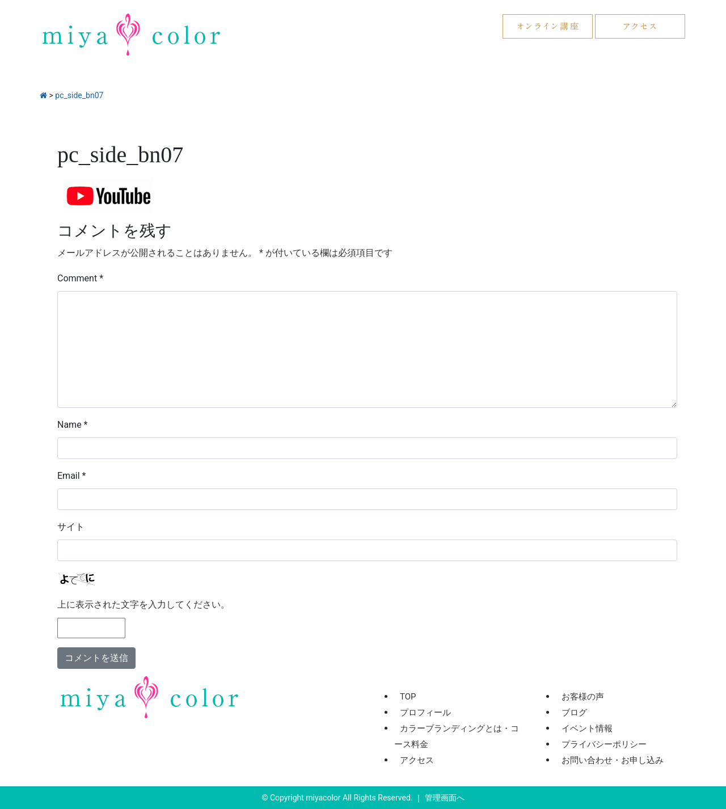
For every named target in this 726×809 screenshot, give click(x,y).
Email (71, 475)
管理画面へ (445, 797)
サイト (71, 526)
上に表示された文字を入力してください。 (143, 604)
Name (72, 424)
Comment (80, 278)
